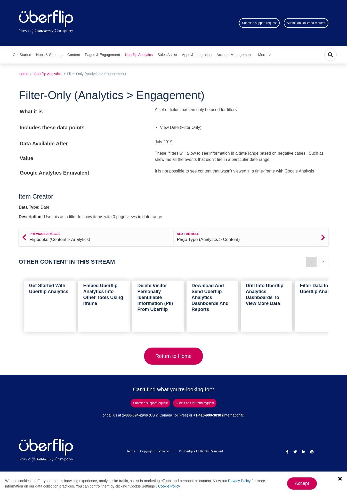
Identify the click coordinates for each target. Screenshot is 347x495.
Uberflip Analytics (47, 74)
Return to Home (173, 356)
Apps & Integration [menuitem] (197, 55)
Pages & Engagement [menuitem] (102, 55)
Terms (130, 451)
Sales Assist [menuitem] (167, 55)
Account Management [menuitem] (234, 55)
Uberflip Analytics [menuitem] (138, 55)
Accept (302, 483)
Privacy (163, 451)
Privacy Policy (239, 481)
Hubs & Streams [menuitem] (49, 55)
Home (23, 74)
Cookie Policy (169, 486)
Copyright (146, 451)
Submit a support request (259, 23)
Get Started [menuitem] (22, 55)
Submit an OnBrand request (306, 23)
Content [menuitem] (73, 55)
